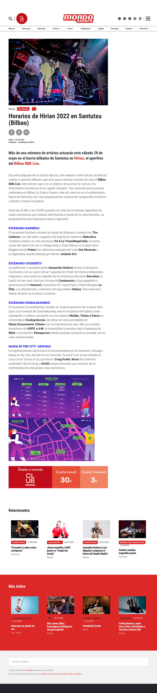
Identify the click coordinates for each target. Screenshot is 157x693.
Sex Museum (23, 109)
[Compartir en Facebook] (12, 132)
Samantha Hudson (18, 542)
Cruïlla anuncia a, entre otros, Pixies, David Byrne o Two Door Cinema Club (132, 626)
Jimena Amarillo (54, 542)
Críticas (56, 29)
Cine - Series (16, 632)
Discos (85, 629)
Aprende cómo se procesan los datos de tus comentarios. (61, 674)
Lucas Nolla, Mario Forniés (21, 618)
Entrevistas (26, 29)
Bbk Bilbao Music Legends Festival (132, 542)
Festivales (114, 29)
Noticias (12, 29)
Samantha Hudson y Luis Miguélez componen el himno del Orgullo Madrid (95, 550)
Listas (70, 29)
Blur (49, 618)
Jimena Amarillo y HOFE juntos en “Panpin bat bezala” (58, 550)
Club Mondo (86, 29)
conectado (29, 670)
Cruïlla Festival (125, 618)
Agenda (101, 29)
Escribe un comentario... (21, 662)
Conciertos (123, 557)
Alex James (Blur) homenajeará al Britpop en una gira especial (59, 626)
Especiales (42, 29)
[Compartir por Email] (26, 132)
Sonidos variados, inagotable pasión (127, 551)
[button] (21, 18)
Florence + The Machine (92, 618)
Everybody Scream (92, 625)
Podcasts (129, 29)
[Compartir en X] (19, 132)
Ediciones (144, 29)
